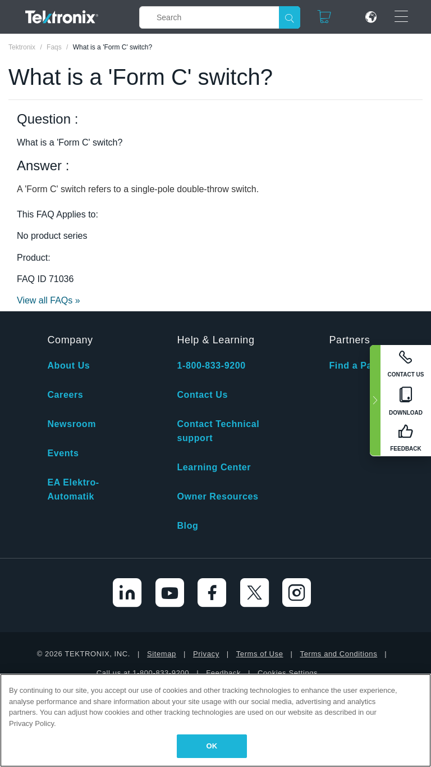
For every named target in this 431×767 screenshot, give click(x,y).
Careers (65, 395)
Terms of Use (259, 654)
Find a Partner (361, 365)
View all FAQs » (48, 300)
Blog (187, 525)
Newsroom (71, 424)
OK (212, 746)
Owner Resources (217, 496)
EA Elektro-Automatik (73, 489)
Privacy (206, 654)
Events (63, 453)
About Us (68, 365)
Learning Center (214, 467)
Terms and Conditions (339, 654)
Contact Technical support (218, 431)
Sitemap (161, 654)
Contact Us (202, 395)
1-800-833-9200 (211, 365)
